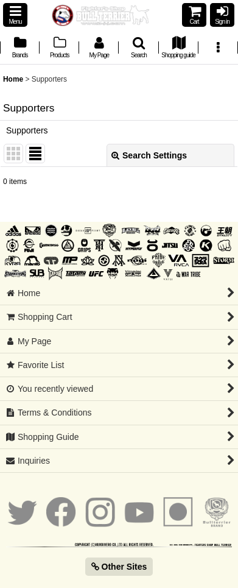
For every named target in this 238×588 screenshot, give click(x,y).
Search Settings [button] (149, 155)
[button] (15, 15)
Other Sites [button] (119, 567)
